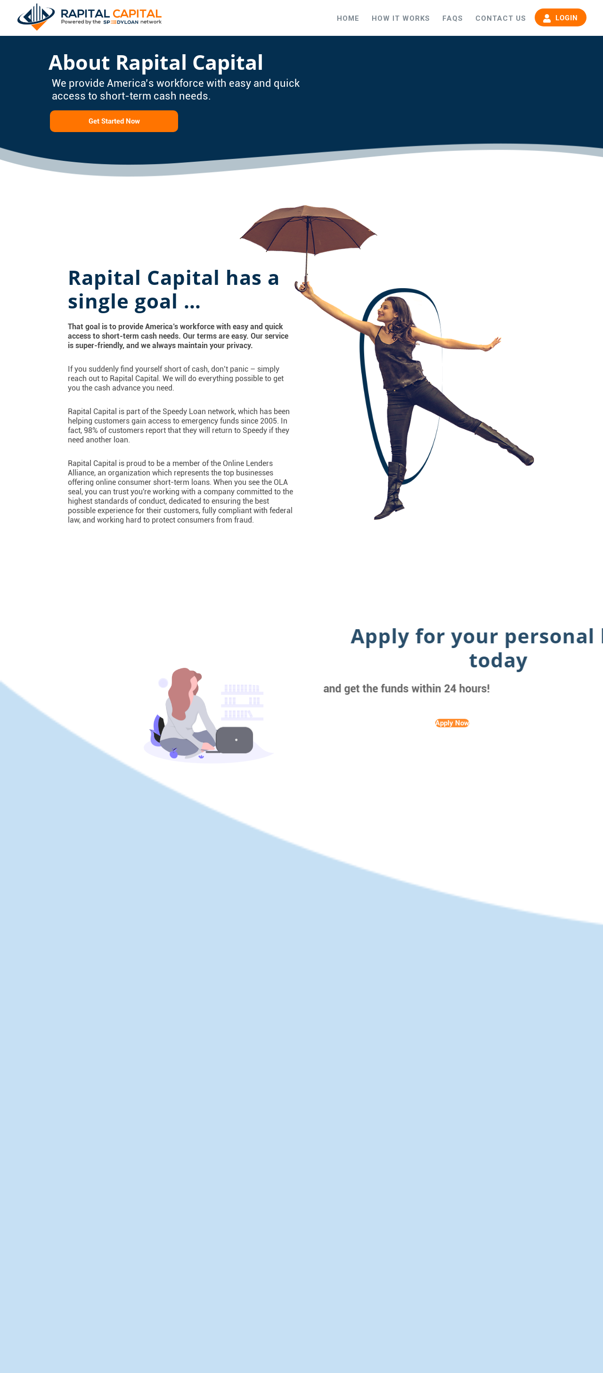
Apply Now (452, 723)
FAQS (452, 18)
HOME (348, 18)
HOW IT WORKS (401, 18)
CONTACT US (500, 18)
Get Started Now (114, 121)
